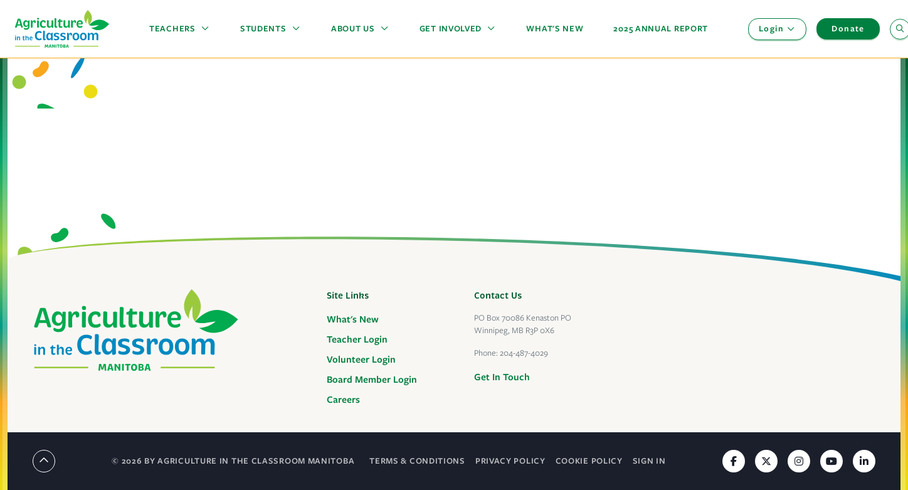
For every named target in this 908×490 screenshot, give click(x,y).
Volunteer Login (361, 359)
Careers (343, 400)
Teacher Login (357, 339)
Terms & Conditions (417, 461)
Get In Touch (502, 377)
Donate (847, 29)
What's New (353, 319)
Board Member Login (372, 379)
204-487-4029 (524, 353)
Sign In (649, 461)
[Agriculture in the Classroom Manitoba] (136, 330)
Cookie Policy (589, 461)
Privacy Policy (510, 461)
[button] (179, 29)
